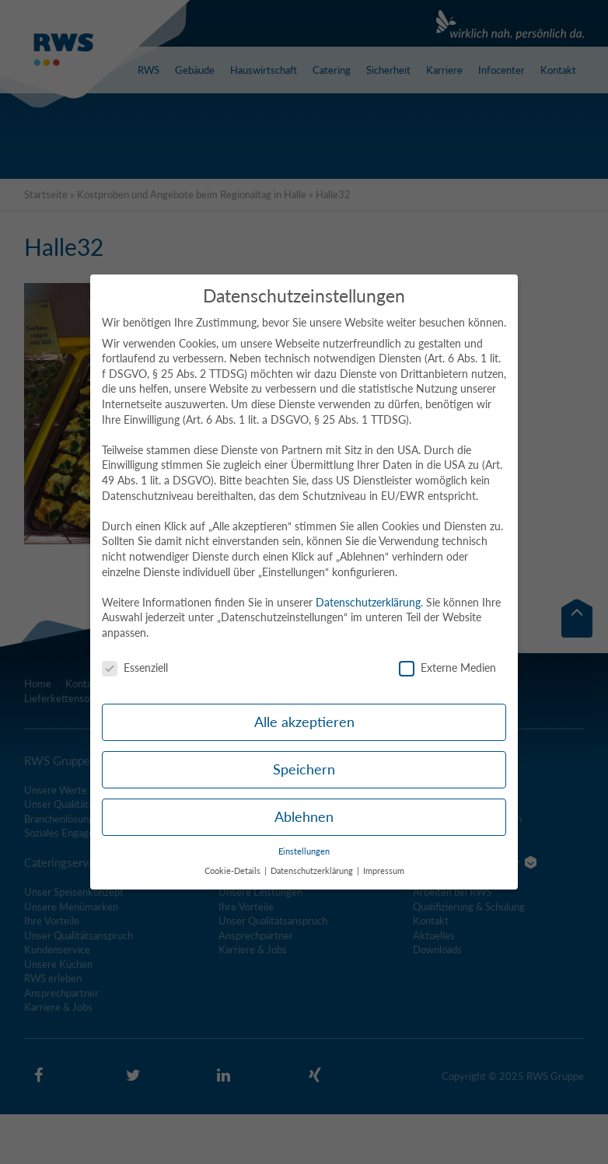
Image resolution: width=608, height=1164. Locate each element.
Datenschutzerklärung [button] (313, 871)
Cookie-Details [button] (233, 871)
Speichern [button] (304, 769)
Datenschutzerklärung (368, 602)
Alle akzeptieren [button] (304, 722)
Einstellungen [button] (304, 851)
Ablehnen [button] (304, 817)
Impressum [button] (383, 871)
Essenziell (135, 667)
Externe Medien (447, 667)
